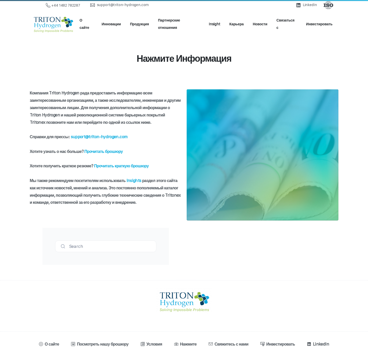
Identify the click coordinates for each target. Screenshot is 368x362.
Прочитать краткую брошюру (121, 166)
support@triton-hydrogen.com (99, 136)
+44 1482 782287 (63, 5)
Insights (133, 180)
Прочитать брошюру (103, 151)
